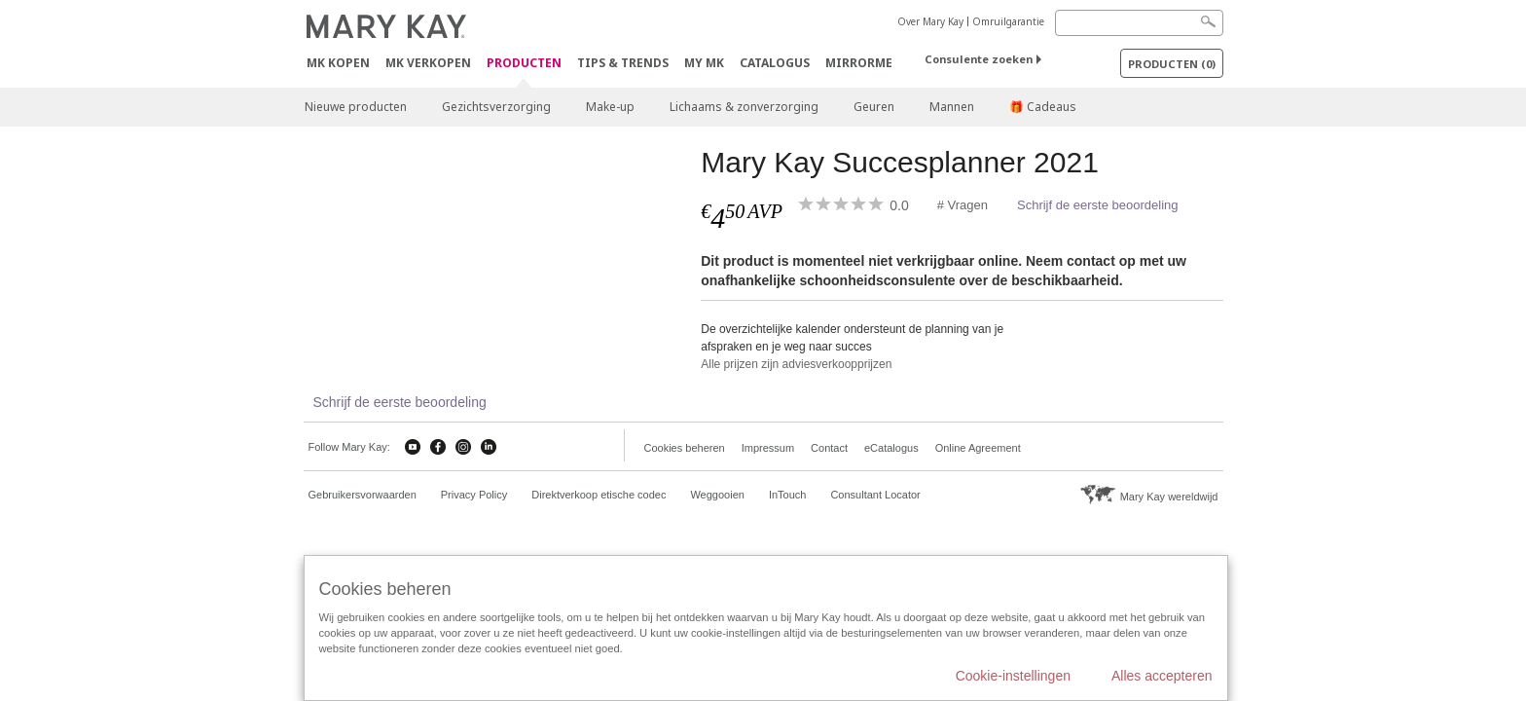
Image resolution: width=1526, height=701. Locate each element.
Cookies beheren (684, 448)
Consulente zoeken (979, 59)
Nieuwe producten (356, 106)
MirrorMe (858, 62)
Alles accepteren (1162, 675)
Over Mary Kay (930, 21)
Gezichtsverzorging (496, 106)
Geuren (874, 106)
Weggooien (717, 494)
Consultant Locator (875, 494)
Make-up (610, 106)
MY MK (704, 62)
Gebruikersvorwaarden (363, 494)
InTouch (788, 494)
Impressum (768, 448)
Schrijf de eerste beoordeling (1098, 205)
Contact (829, 448)
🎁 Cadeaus (1042, 106)
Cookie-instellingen (1013, 675)
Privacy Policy (474, 494)
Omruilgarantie (1008, 21)
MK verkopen (428, 62)
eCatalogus (891, 448)
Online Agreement (978, 448)
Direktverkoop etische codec (598, 494)
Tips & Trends (623, 62)
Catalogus (775, 62)
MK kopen (338, 62)
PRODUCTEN (524, 63)
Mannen (951, 106)
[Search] (1139, 23)
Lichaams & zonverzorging (744, 106)
